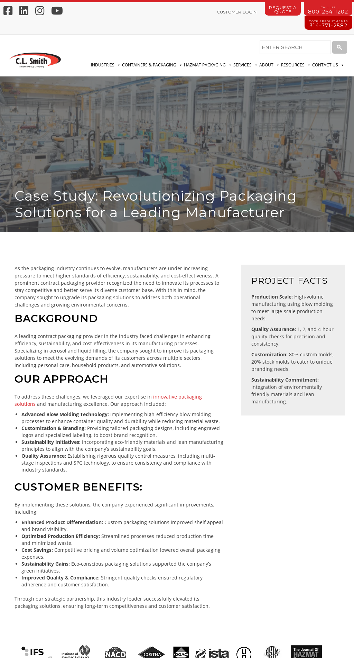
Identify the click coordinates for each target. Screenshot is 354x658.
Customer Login (237, 12)
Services (245, 65)
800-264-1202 (328, 10)
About (269, 65)
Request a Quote (283, 9)
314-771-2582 (328, 24)
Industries (106, 65)
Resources (296, 65)
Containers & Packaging (152, 65)
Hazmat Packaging (208, 65)
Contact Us (328, 65)
